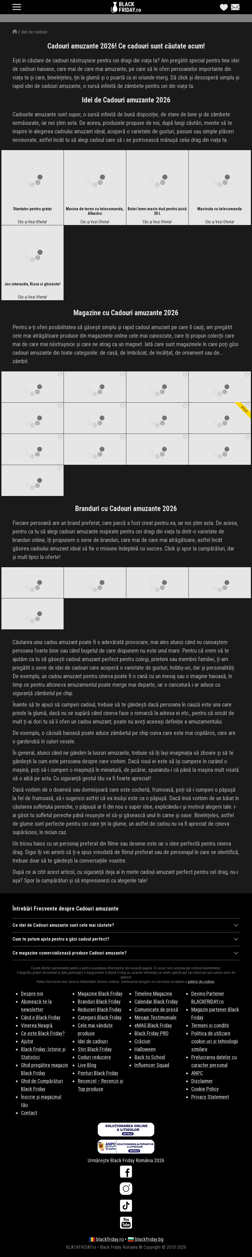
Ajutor (27, 1041)
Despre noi (32, 994)
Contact (29, 1113)
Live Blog (87, 1065)
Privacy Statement (210, 1097)
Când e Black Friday (40, 1017)
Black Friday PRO (152, 1033)
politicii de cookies (201, 982)
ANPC (197, 1073)
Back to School (150, 1057)
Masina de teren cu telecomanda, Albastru (95, 211)
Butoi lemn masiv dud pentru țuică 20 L (157, 211)
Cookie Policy (205, 1089)
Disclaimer (202, 1081)
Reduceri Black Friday (99, 1009)
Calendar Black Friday (156, 1001)
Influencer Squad (152, 1065)
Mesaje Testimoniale (156, 1017)
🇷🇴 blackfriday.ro (106, 1239)
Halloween (145, 1049)
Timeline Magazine (153, 994)
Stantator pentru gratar (32, 209)
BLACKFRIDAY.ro (130, 7)
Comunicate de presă (156, 1009)
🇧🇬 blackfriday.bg (145, 1239)
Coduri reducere (94, 1057)
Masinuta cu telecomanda (219, 209)
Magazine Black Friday (100, 994)
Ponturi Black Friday (98, 1073)
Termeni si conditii (210, 1025)
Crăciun (142, 1041)
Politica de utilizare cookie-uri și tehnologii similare (214, 1041)
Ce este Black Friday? (43, 1033)
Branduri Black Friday (99, 1001)
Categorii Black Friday (100, 1017)
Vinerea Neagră (36, 1025)
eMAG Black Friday (153, 1025)
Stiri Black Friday (95, 1049)
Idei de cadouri (34, 32)
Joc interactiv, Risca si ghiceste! (32, 284)
